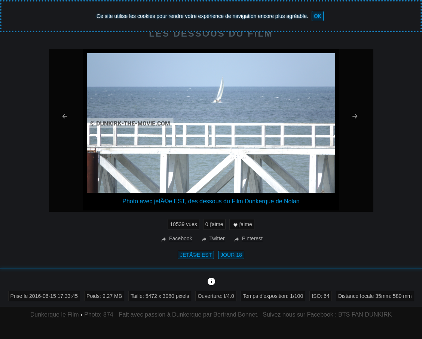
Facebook (175, 238)
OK (317, 16)
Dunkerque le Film (54, 314)
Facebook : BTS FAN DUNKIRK (349, 314)
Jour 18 (231, 255)
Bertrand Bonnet (235, 314)
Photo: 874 (98, 314)
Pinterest (247, 238)
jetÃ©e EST (196, 255)
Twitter (212, 238)
